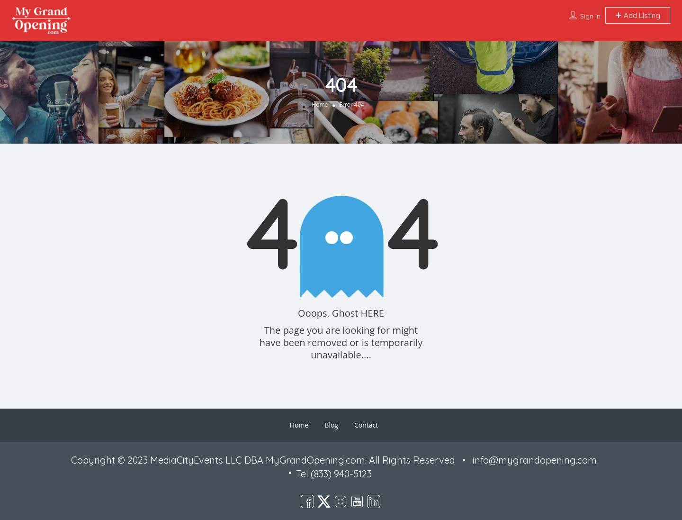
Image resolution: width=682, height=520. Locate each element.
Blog (331, 424)
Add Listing (637, 15)
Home (320, 104)
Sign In (590, 16)
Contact (366, 424)
